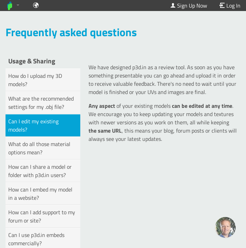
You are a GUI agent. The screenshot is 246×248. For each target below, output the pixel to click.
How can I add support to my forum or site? (41, 216)
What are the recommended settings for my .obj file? (41, 102)
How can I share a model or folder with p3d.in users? (40, 171)
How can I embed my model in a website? (40, 193)
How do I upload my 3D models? (35, 80)
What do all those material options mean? (39, 148)
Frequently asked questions (71, 32)
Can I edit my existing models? (33, 125)
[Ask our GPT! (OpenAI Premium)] (225, 227)
